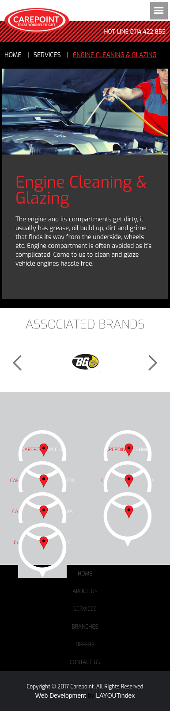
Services (85, 609)
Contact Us (85, 662)
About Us (85, 591)
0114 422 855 (148, 31)
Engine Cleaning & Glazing (114, 55)
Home (13, 55)
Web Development (60, 695)
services (47, 55)
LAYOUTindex (115, 695)
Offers (85, 644)
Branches (85, 626)
